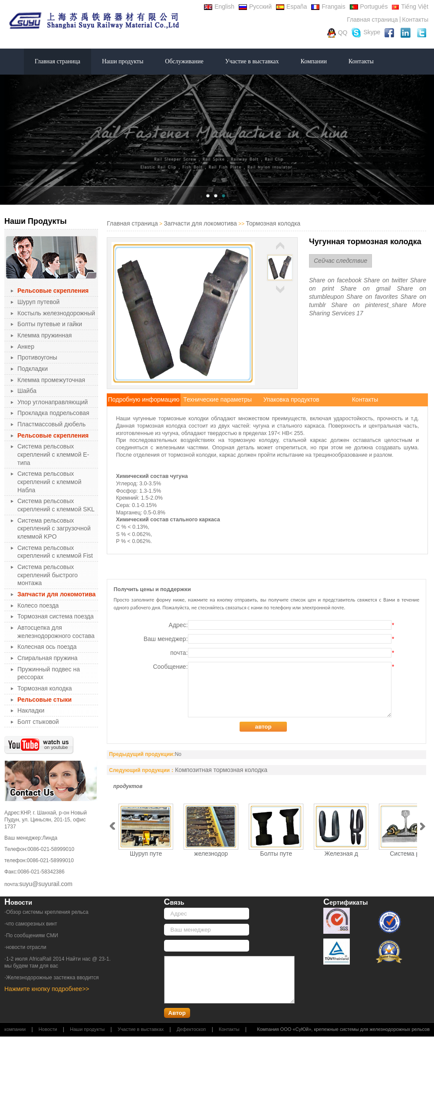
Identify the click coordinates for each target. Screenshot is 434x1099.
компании (15, 1029)
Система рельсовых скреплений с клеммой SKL (56, 505)
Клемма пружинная (44, 335)
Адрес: (281, 625)
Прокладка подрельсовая (53, 412)
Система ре (406, 853)
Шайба (26, 390)
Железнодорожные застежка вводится (52, 978)
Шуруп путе (146, 853)
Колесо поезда (38, 605)
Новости (48, 1029)
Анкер (25, 346)
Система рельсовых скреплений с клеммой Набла (49, 481)
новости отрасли (26, 947)
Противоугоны (37, 357)
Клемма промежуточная (51, 379)
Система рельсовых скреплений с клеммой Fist (55, 551)
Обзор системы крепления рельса (47, 912)
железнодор (211, 853)
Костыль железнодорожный (56, 313)
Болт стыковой (38, 721)
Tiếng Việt (410, 6)
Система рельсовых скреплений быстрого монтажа (47, 574)
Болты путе (276, 853)
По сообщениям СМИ (32, 935)
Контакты (415, 19)
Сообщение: (273, 689)
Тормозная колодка (44, 688)
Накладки (30, 710)
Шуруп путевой (38, 301)
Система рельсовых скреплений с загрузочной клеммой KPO (54, 528)
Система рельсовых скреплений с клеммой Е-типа (53, 454)
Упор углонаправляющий (52, 402)
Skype (366, 33)
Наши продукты (122, 61)
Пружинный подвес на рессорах (48, 673)
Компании (314, 61)
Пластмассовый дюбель (51, 424)
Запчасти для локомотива (200, 223)
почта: (282, 652)
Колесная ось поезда (46, 646)
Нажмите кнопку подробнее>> (46, 988)
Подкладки (32, 368)
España (291, 6)
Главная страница (372, 19)
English (219, 6)
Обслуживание (184, 61)
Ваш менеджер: (269, 639)
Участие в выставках (252, 61)
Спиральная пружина (47, 657)
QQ (337, 33)
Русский (255, 6)
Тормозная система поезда (55, 616)
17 (359, 313)
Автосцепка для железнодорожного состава (56, 631)
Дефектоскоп (191, 1029)
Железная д (341, 853)
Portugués (369, 6)
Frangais (328, 6)
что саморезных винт (31, 924)
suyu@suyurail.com (46, 883)
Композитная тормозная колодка (221, 769)
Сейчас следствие (340, 260)
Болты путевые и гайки (49, 324)
